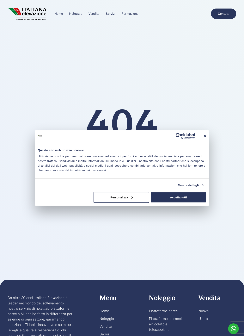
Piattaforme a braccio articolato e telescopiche (166, 324)
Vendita (106, 326)
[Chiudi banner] (205, 136)
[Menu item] (58, 14)
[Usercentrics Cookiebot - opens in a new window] (178, 136)
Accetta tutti (178, 197)
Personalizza (121, 197)
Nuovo (203, 311)
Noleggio (107, 319)
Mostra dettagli (188, 185)
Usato (203, 319)
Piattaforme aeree (163, 311)
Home (104, 311)
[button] (223, 14)
